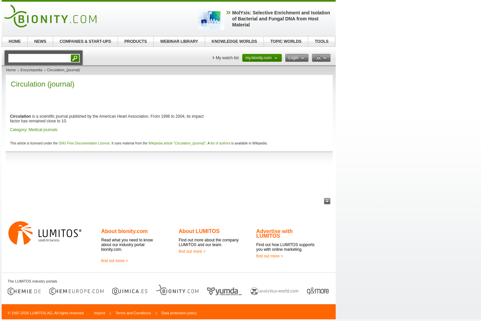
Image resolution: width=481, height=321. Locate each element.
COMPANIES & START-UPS (85, 41)
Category (18, 129)
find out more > (114, 260)
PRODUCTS (135, 41)
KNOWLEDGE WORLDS (234, 41)
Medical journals (42, 129)
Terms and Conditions (133, 313)
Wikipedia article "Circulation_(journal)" (177, 143)
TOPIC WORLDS (285, 41)
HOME (15, 41)
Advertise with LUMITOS (274, 233)
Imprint (99, 313)
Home (11, 70)
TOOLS (321, 41)
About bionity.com (124, 231)
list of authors (220, 143)
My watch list (227, 58)
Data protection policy (179, 313)
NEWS (40, 41)
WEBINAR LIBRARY (179, 41)
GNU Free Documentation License (84, 143)
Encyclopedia (31, 70)
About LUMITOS (199, 231)
